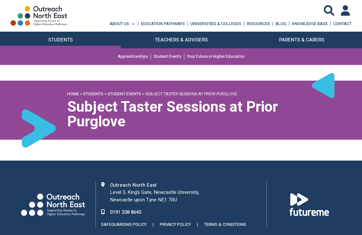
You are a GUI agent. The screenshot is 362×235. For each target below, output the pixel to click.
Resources (258, 24)
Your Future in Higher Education (216, 56)
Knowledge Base (310, 24)
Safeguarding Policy (123, 224)
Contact (342, 24)
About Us (122, 24)
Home (73, 94)
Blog (281, 24)
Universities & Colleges (215, 24)
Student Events (167, 56)
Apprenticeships (133, 56)
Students (93, 94)
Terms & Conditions (225, 224)
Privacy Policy (175, 224)
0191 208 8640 (125, 212)
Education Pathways (163, 24)
